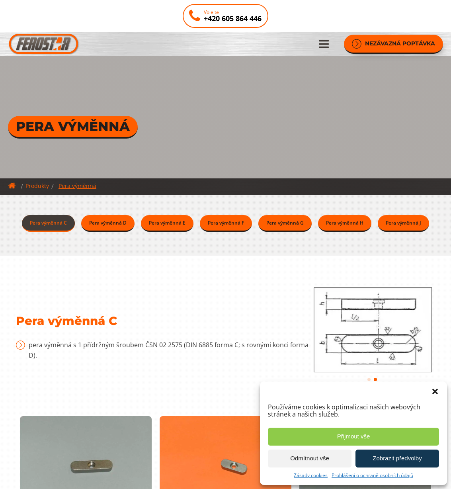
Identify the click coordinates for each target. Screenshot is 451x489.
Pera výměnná (77, 186)
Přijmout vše (353, 436)
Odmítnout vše (309, 458)
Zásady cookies (311, 475)
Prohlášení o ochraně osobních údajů (372, 475)
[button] (435, 391)
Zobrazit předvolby (397, 458)
